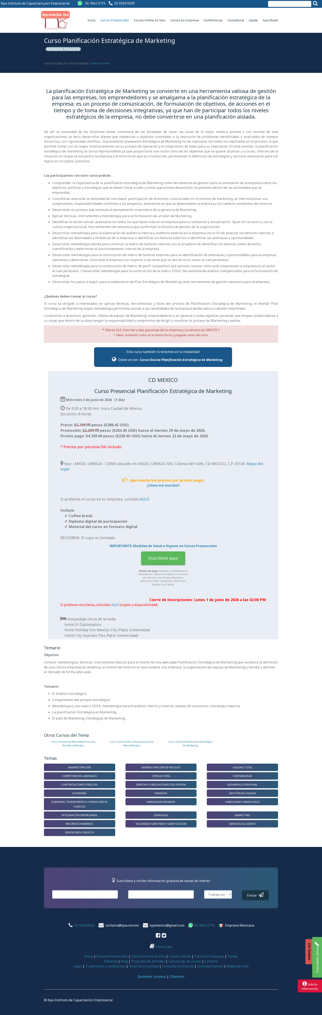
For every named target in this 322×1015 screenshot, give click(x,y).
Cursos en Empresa (184, 20)
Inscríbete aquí (163, 558)
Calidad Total (242, 767)
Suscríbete (270, 20)
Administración (79, 767)
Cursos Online (180, 956)
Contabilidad (242, 776)
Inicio (91, 20)
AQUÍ (144, 499)
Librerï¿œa (161, 946)
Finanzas (161, 793)
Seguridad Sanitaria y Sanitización (161, 824)
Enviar (255, 895)
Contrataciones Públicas (79, 784)
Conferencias (213, 20)
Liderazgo (161, 815)
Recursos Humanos (79, 824)
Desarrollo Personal (242, 784)
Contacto (211, 961)
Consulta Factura (210, 966)
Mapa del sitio (238, 966)
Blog (124, 961)
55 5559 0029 (124, 3)
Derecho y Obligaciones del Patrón (161, 784)
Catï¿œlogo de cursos (184, 961)
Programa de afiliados (148, 961)
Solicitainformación (310, 986)
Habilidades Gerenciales (242, 802)
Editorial (110, 961)
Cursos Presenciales (114, 20)
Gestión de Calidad (242, 793)
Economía (79, 793)
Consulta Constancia (178, 966)
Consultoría (236, 20)
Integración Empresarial (80, 815)
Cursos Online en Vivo (150, 20)
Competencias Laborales (79, 776)
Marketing (242, 815)
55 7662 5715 (95, 3)
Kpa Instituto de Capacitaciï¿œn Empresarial (35, 3)
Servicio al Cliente (242, 824)
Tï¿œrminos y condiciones (105, 966)
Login (77, 966)
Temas (233, 956)
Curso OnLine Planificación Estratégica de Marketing (181, 359)
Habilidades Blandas (160, 802)
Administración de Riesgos (161, 767)
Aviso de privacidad (144, 966)
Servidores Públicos (79, 832)
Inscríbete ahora (317, 957)
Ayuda (253, 20)
